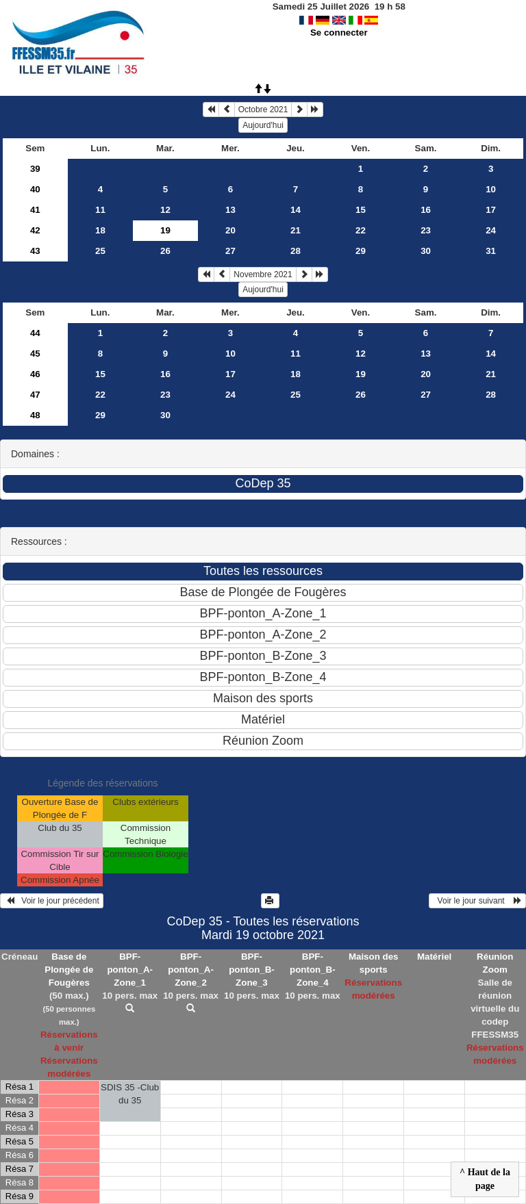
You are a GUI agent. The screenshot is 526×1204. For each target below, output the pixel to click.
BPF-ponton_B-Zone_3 (252, 969)
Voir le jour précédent (51, 901)
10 (491, 189)
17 (491, 210)
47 (35, 394)
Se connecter (339, 32)
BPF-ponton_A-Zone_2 (191, 969)
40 (35, 189)
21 (295, 230)
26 (165, 251)
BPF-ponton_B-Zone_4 (313, 969)
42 (35, 230)
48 (35, 415)
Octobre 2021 (263, 109)
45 (35, 353)
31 (491, 251)
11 (100, 210)
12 (165, 210)
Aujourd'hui (263, 125)
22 (360, 230)
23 (426, 230)
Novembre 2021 (263, 274)
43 (35, 251)
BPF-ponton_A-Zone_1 (130, 969)
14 (295, 210)
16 (426, 210)
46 (35, 374)
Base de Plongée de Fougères (69, 969)
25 (100, 251)
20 (230, 230)
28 (295, 251)
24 (491, 230)
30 (426, 251)
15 (360, 210)
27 (230, 251)
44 (35, 333)
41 (35, 210)
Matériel (434, 956)
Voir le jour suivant (477, 901)
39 (35, 169)
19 (360, 374)
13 (230, 210)
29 (360, 251)
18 (100, 230)
